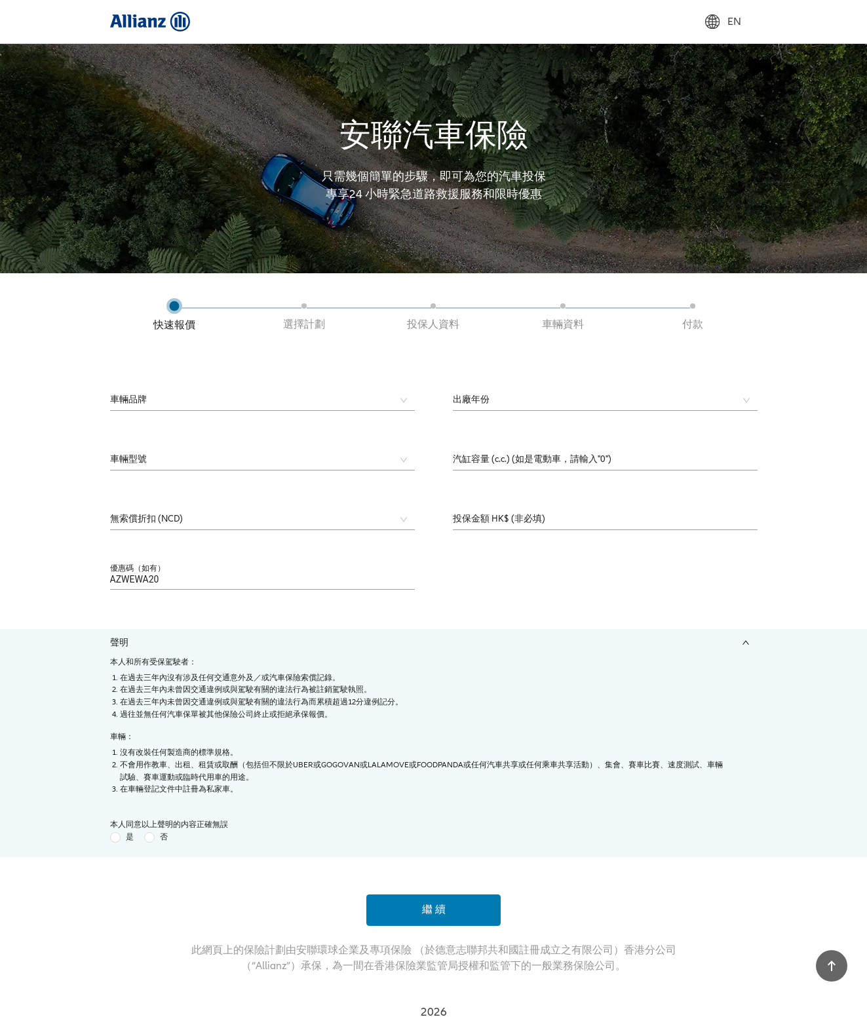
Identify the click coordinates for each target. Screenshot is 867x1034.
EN (723, 21)
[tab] (434, 643)
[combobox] (253, 400)
